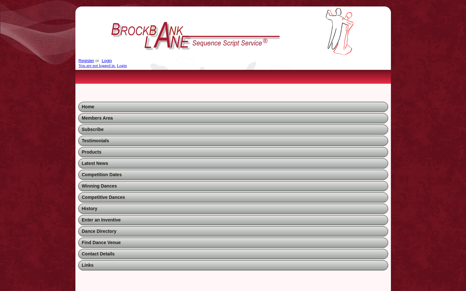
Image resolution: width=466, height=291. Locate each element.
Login (107, 60)
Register (86, 60)
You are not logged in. (97, 65)
